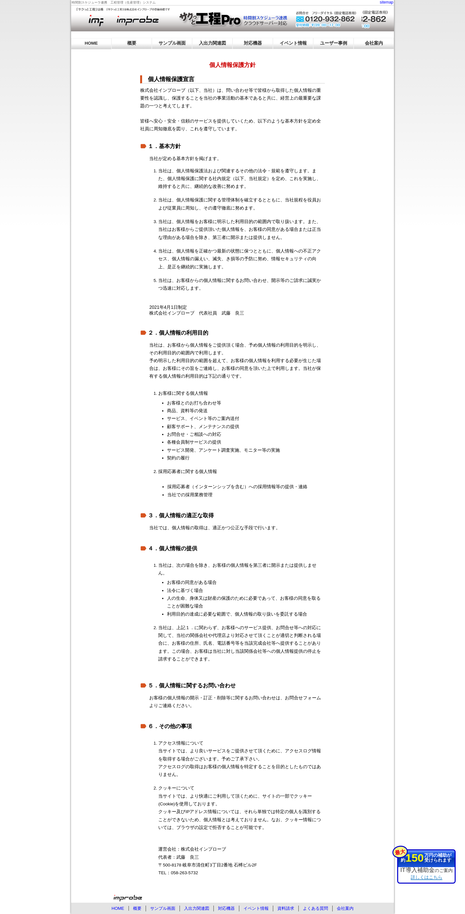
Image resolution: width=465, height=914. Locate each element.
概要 (131, 43)
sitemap (386, 2)
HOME (91, 43)
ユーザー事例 (333, 43)
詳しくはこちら (426, 877)
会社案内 (374, 43)
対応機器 (253, 43)
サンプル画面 (172, 43)
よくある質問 (315, 908)
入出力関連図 (212, 43)
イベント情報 (293, 43)
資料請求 (285, 908)
